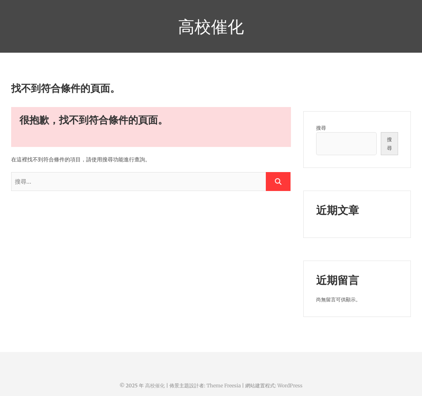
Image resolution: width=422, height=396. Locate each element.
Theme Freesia (223, 385)
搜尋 (321, 128)
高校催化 (211, 26)
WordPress (289, 385)
